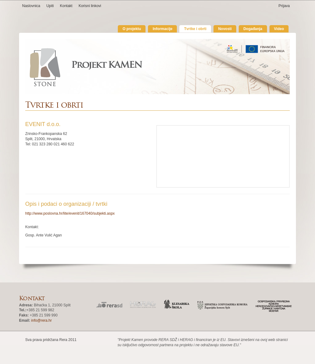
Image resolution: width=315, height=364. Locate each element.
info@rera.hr (41, 320)
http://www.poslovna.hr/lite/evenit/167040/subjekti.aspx (70, 213)
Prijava (284, 6)
